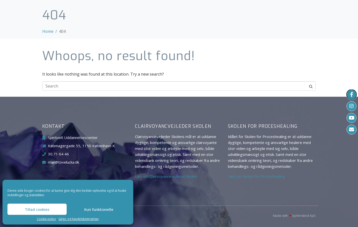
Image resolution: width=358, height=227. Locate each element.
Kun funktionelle (98, 209)
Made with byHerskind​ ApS (294, 215)
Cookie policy (46, 219)
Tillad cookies (37, 209)
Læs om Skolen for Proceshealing (256, 176)
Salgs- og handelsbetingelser (78, 219)
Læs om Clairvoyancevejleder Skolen (166, 176)
